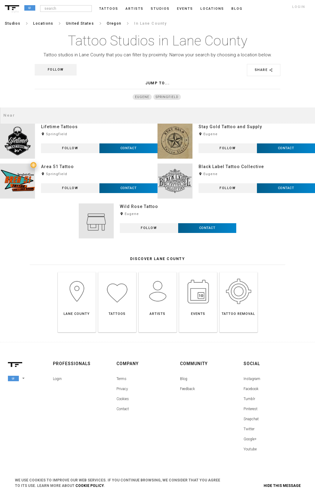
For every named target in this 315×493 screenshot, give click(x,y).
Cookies (122, 399)
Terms (121, 379)
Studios (160, 9)
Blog (183, 379)
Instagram (252, 379)
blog (237, 9)
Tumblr (249, 399)
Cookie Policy (89, 486)
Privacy (122, 389)
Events (185, 9)
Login (57, 379)
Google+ (250, 439)
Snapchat (251, 419)
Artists (135, 9)
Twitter (249, 429)
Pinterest (251, 409)
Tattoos (108, 9)
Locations (212, 9)
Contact (122, 409)
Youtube (250, 449)
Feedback (187, 389)
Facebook (251, 389)
